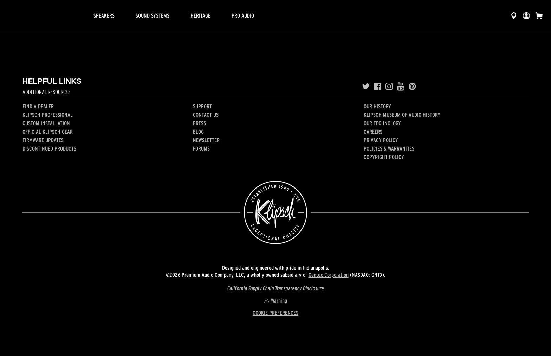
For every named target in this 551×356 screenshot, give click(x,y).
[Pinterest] (412, 86)
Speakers (104, 15)
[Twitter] (366, 86)
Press (199, 123)
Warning (275, 300)
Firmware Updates (43, 140)
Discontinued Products (49, 148)
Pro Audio (243, 15)
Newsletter (206, 140)
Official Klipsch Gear (47, 131)
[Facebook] (377, 86)
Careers (373, 131)
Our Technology (382, 123)
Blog (198, 131)
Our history (377, 106)
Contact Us (206, 115)
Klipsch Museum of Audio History (402, 115)
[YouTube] (400, 86)
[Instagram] (389, 86)
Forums (201, 148)
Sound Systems (152, 15)
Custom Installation (46, 123)
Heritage (200, 15)
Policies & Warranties (389, 148)
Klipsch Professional (47, 115)
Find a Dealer (38, 106)
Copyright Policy (384, 157)
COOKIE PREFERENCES (275, 313)
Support (202, 106)
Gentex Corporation (329, 275)
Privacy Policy (381, 140)
